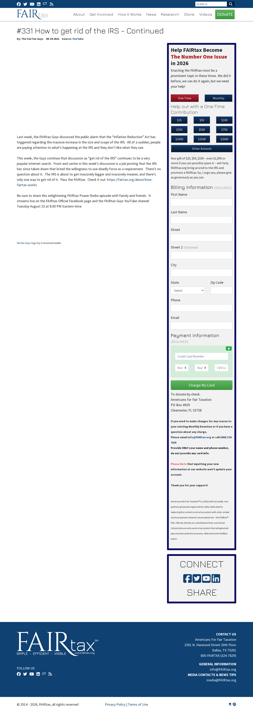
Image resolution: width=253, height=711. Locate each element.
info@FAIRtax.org (199, 437)
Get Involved (101, 14)
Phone (175, 300)
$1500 (202, 139)
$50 (202, 120)
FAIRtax (33, 14)
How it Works (129, 14)
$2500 (224, 139)
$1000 (179, 139)
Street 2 (184, 247)
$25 (179, 120)
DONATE (225, 14)
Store (189, 14)
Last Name (179, 212)
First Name (179, 194)
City (174, 265)
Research (170, 14)
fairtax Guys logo (27, 243)
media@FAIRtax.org (221, 680)
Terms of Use (138, 704)
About (79, 14)
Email (175, 317)
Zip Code (216, 282)
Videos (205, 14)
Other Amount (202, 149)
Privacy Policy (115, 704)
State (175, 282)
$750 (224, 130)
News (151, 14)
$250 (179, 130)
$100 (224, 120)
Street (175, 229)
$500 (202, 130)
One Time (184, 98)
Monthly (218, 98)
